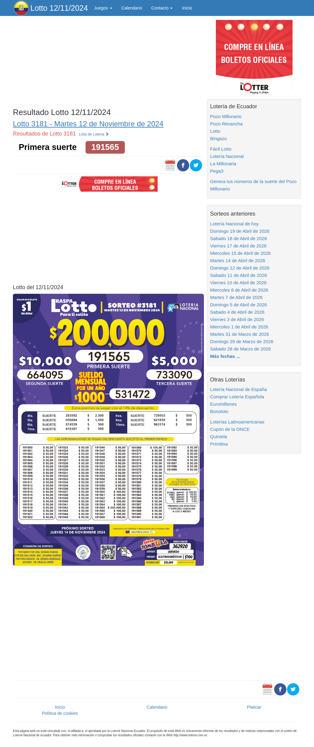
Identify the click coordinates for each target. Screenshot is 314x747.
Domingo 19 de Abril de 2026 (239, 231)
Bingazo (218, 138)
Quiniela (218, 436)
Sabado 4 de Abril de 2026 (237, 312)
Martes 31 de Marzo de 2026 (239, 334)
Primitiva (219, 443)
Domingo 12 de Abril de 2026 (239, 267)
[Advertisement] (108, 60)
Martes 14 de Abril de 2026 (237, 260)
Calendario (131, 8)
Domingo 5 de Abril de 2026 (238, 304)
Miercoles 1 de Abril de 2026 (239, 326)
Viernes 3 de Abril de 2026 (237, 319)
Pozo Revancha (226, 123)
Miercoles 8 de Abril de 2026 (239, 290)
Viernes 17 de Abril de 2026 (238, 245)
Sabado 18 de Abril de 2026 (238, 238)
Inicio (187, 8)
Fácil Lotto (220, 148)
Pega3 (216, 171)
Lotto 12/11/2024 (59, 8)
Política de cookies (60, 713)
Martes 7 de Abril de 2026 (236, 297)
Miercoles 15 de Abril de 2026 (240, 253)
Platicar (254, 707)
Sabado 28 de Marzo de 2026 (240, 348)
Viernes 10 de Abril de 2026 (238, 282)
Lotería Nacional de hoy (234, 223)
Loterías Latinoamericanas (237, 421)
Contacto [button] (162, 8)
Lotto (215, 131)
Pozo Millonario (226, 116)
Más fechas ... (225, 356)
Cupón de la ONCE (229, 429)
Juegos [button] (103, 8)
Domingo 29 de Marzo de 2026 (241, 341)
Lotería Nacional (226, 156)
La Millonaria (223, 163)
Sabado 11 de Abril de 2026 (238, 275)
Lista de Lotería (94, 134)
